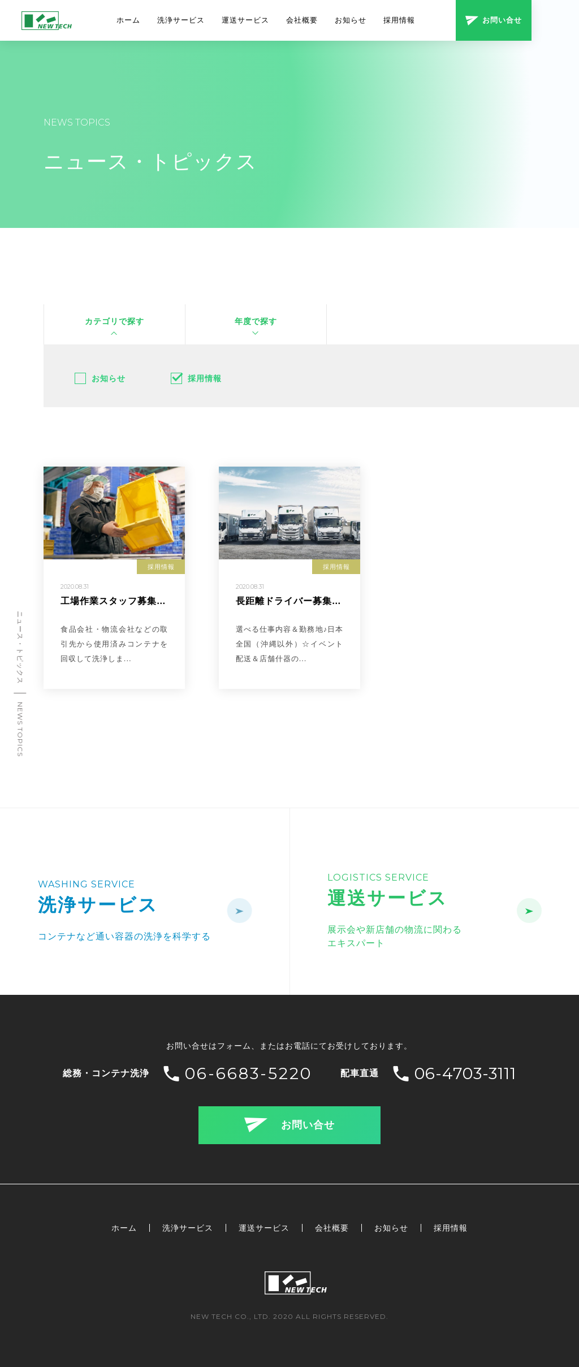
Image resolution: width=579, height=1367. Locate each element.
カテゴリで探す (114, 321)
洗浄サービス (181, 20)
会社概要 (302, 20)
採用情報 (399, 20)
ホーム (128, 20)
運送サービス (245, 20)
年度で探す (256, 321)
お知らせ (350, 20)
